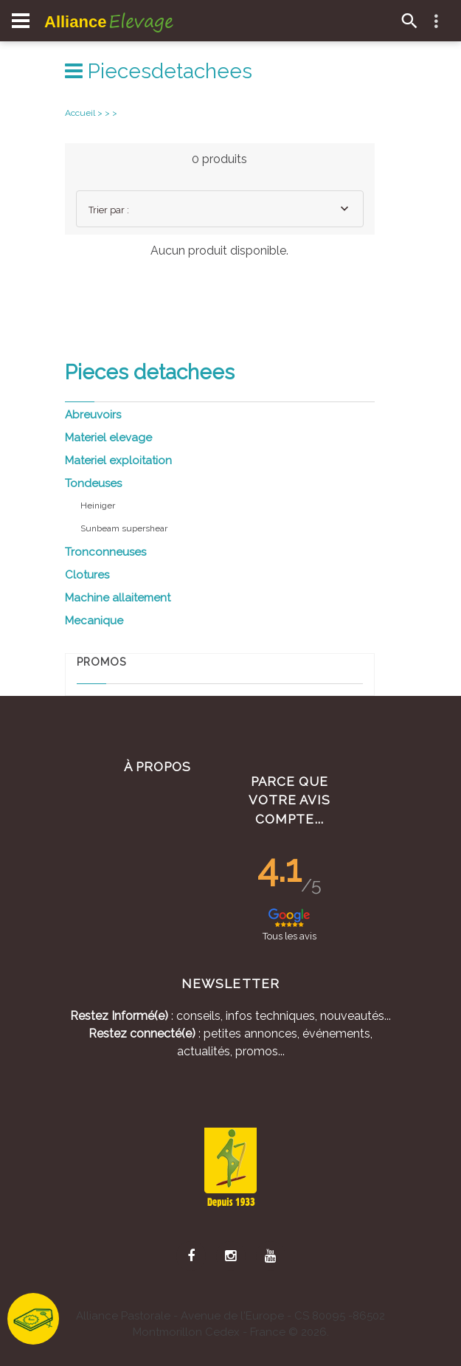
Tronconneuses (105, 552)
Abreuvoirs (93, 414)
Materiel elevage (108, 437)
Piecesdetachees (158, 71)
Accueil (80, 113)
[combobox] (220, 208)
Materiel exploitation (118, 460)
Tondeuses (93, 483)
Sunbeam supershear (123, 528)
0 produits (219, 159)
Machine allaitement (117, 597)
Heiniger (97, 505)
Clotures (87, 575)
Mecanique (94, 620)
